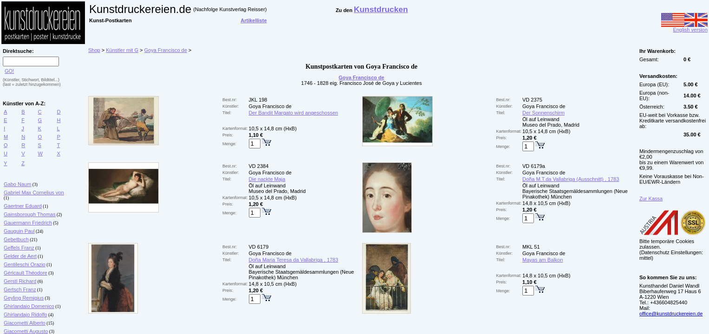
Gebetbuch (16, 239)
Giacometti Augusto (26, 331)
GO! (9, 71)
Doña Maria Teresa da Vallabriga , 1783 (293, 260)
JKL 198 (258, 100)
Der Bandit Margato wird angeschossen (293, 113)
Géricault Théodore (25, 273)
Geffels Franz (19, 247)
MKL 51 (531, 247)
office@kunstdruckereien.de (670, 313)
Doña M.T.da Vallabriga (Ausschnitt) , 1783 (570, 179)
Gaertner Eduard (23, 206)
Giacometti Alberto (25, 323)
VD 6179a (533, 166)
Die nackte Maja (267, 179)
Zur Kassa (651, 198)
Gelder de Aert (20, 256)
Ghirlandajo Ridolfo (25, 314)
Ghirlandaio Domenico (29, 306)
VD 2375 (532, 100)
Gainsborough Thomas (30, 214)
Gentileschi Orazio (25, 264)
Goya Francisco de (165, 50)
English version (684, 27)
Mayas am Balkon (542, 260)
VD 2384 (259, 166)
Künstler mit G (122, 50)
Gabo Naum (17, 184)
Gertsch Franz (20, 289)
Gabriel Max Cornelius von (34, 192)
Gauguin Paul (19, 231)
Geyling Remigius (24, 298)
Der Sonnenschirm (543, 113)
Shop (94, 50)
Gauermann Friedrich (28, 222)
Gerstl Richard (20, 281)
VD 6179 (259, 247)
